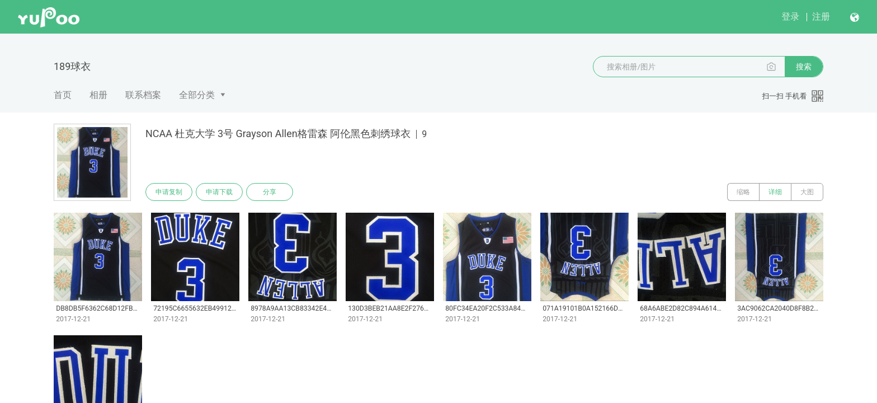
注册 (821, 16)
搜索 (804, 66)
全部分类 (197, 95)
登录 (790, 16)
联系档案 (143, 95)
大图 (807, 192)
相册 (98, 95)
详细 (775, 192)
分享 (269, 192)
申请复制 (168, 192)
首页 (63, 95)
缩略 (743, 192)
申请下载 (219, 192)
